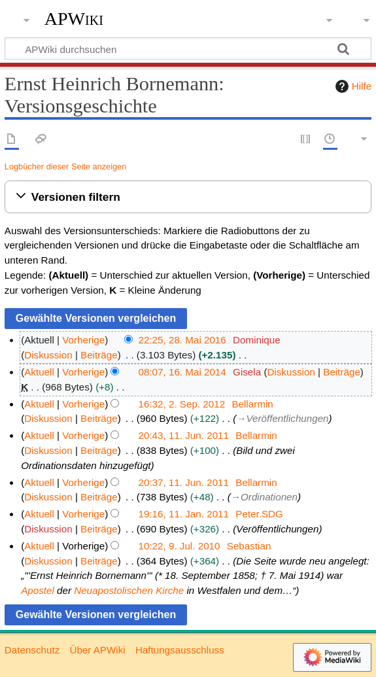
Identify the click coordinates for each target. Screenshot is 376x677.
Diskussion (48, 354)
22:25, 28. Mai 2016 (182, 339)
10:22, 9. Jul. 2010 (179, 545)
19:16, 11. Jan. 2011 (184, 513)
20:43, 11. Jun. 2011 (184, 435)
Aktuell (39, 371)
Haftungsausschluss (179, 649)
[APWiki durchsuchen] (188, 48)
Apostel (37, 590)
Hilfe (351, 86)
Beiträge (99, 354)
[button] (188, 197)
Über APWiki (97, 649)
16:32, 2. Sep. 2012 (182, 403)
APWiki (73, 19)
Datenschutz (32, 649)
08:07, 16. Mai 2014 (182, 371)
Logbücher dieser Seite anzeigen (65, 166)
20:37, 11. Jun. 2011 (184, 482)
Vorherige (83, 339)
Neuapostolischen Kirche (129, 590)
